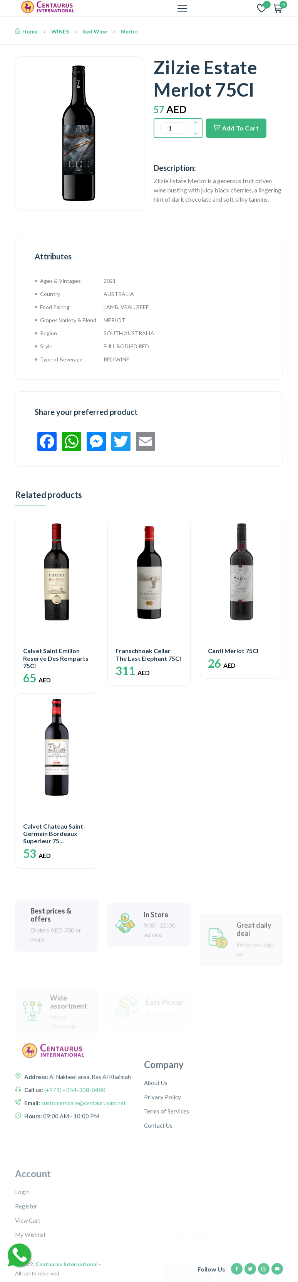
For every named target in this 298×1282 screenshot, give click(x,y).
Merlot (130, 31)
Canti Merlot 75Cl (233, 650)
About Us (155, 1120)
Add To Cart (236, 128)
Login (22, 1244)
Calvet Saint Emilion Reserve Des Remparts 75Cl (56, 658)
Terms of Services (166, 1148)
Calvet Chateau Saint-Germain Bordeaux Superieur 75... (54, 833)
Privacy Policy (162, 1134)
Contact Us (158, 1163)
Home (26, 31)
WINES (60, 31)
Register (26, 1258)
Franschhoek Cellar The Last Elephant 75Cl (148, 654)
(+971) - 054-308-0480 (74, 1116)
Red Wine (94, 31)
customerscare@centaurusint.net (83, 1129)
